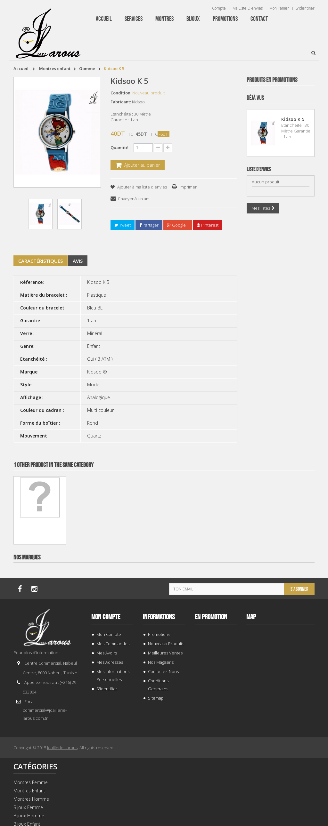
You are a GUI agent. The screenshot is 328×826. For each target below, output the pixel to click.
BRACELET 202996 (280, 344)
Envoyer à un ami (134, 199)
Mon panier (279, 8)
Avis (78, 261)
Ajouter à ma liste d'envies (141, 187)
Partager (149, 225)
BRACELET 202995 (280, 758)
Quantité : (120, 147)
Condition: (121, 93)
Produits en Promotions (272, 80)
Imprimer (188, 187)
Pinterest (207, 225)
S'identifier (305, 8)
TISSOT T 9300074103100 (280, 482)
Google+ (177, 225)
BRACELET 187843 (280, 206)
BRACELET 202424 (280, 620)
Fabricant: (121, 102)
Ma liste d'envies (248, 8)
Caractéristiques (40, 261)
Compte (219, 8)
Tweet (122, 225)
